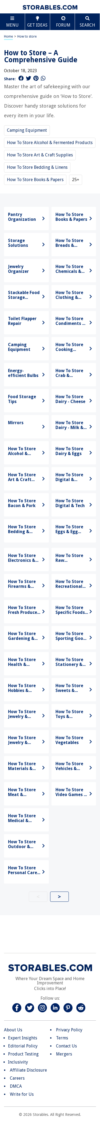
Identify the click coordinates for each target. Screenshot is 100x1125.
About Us (13, 1029)
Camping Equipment (27, 130)
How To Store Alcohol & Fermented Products (50, 142)
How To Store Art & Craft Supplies (40, 154)
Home (8, 36)
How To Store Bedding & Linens (37, 167)
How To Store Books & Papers (35, 179)
